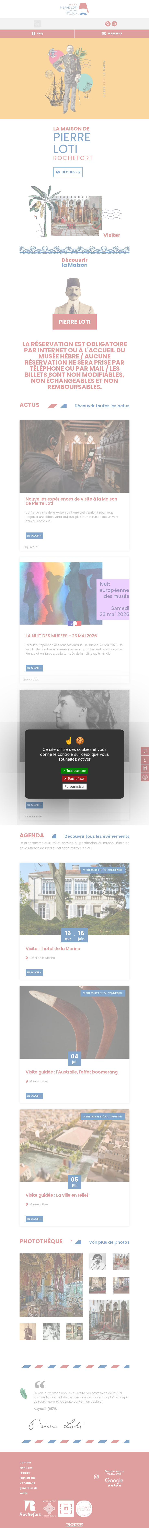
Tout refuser (74, 778)
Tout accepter (74, 770)
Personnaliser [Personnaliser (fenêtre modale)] (74, 786)
